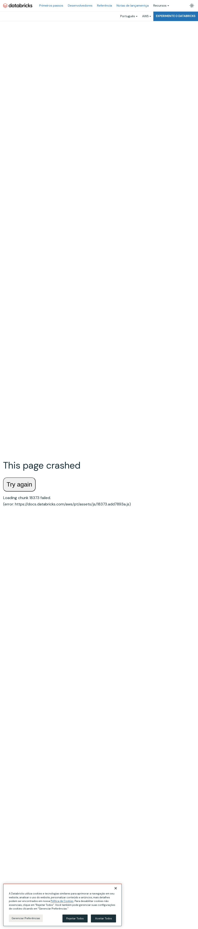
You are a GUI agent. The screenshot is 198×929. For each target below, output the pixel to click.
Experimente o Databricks (175, 16)
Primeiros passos (51, 5)
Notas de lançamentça (133, 5)
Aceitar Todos (103, 919)
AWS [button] (145, 16)
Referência (104, 5)
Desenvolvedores (80, 5)
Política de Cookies (62, 902)
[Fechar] (115, 889)
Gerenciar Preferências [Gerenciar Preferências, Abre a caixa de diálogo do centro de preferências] (26, 919)
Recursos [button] (159, 5)
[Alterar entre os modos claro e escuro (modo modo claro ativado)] (192, 6)
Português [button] (127, 16)
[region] (62, 906)
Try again (19, 484)
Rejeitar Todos (75, 919)
